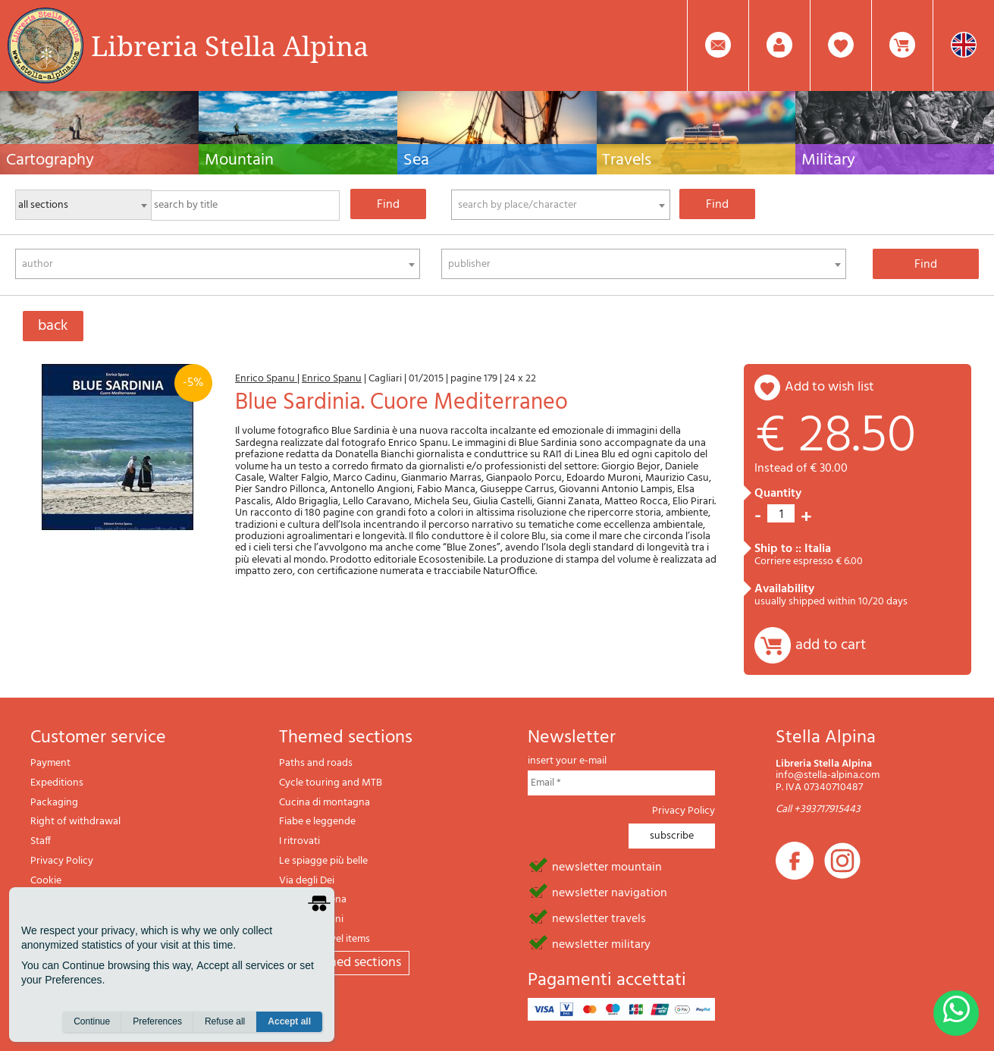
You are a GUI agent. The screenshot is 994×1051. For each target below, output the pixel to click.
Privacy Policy (61, 861)
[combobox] (560, 205)
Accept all (289, 1021)
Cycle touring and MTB (330, 783)
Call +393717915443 (818, 809)
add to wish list (829, 387)
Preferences (157, 1021)
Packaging (54, 803)
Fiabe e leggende (317, 822)
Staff (40, 841)
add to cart (830, 645)
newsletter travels (599, 917)
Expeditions (56, 783)
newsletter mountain (607, 866)
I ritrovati (299, 841)
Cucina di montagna (324, 803)
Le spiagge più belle (323, 861)
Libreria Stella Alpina (229, 45)
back (53, 326)
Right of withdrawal (75, 822)
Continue (92, 1021)
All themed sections (344, 963)
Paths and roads (316, 763)
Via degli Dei (306, 881)
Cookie (45, 881)
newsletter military (601, 943)
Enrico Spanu (266, 378)
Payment (50, 763)
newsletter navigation (609, 891)
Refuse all (225, 1021)
